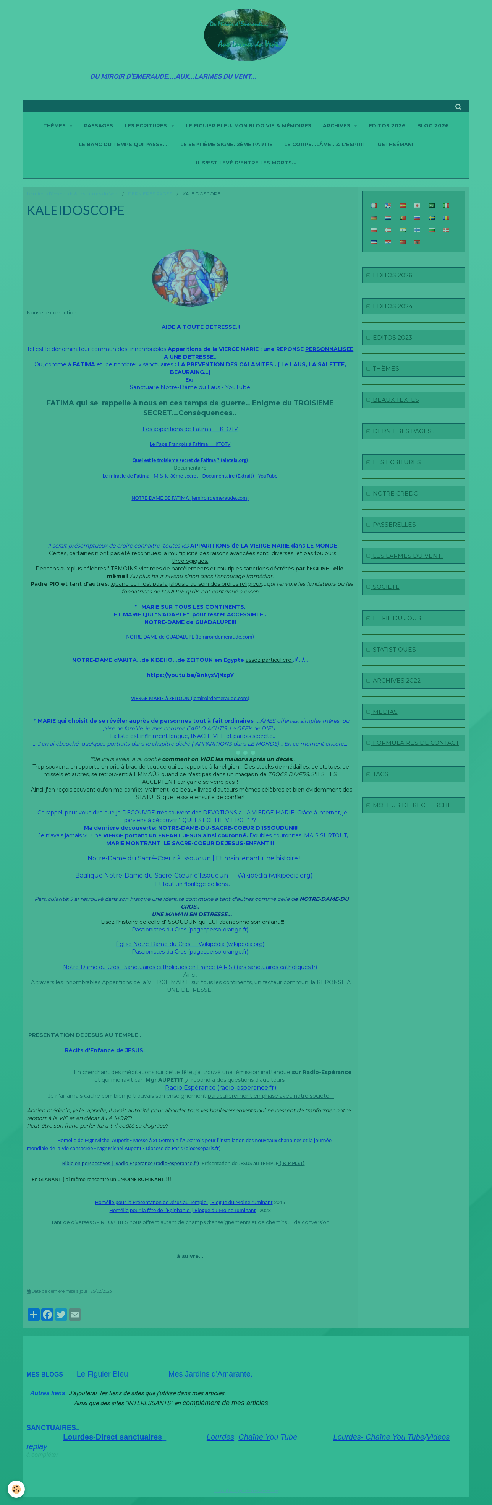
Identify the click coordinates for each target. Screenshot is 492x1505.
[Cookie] (16, 1489)
